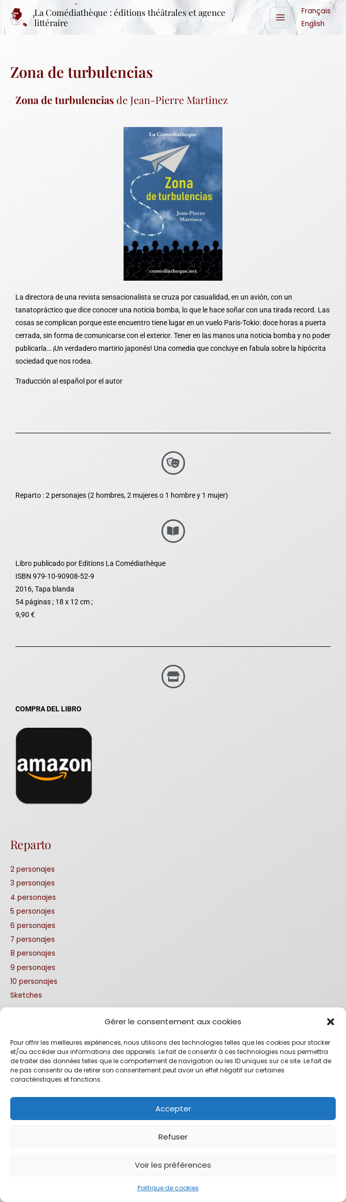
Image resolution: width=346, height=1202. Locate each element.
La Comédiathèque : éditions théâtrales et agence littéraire (137, 18)
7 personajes (32, 941)
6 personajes (32, 927)
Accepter (173, 1108)
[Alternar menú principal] (281, 18)
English (312, 24)
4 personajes (33, 899)
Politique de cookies (168, 1188)
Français (316, 11)
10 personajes (33, 983)
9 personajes (32, 969)
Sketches (26, 997)
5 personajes (32, 913)
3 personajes (32, 885)
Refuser (173, 1136)
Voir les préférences (173, 1164)
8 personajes (32, 955)
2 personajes (32, 871)
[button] (330, 1022)
